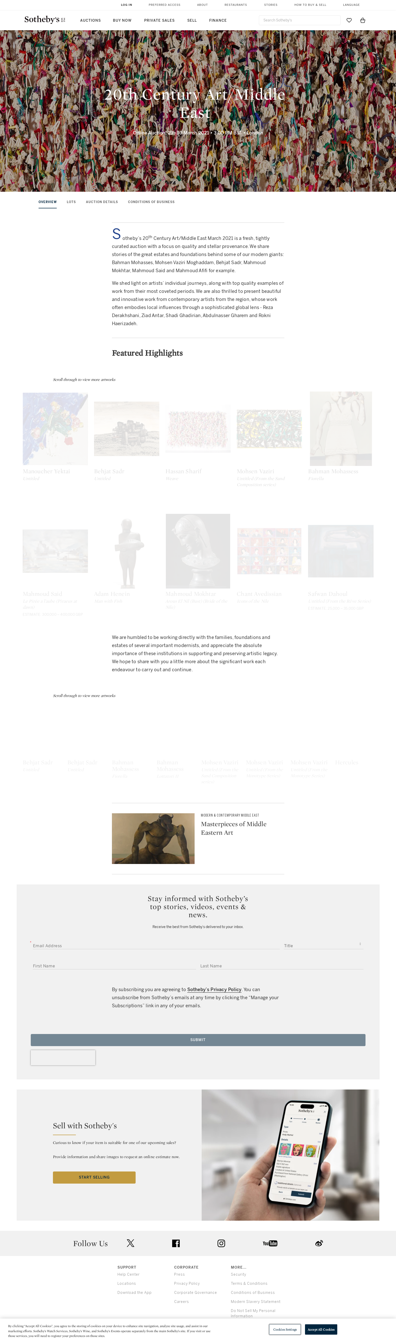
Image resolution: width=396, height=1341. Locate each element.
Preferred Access (164, 5)
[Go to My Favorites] (349, 20)
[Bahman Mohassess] (242, 789)
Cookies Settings (285, 1329)
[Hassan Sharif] (242, 439)
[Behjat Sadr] (153, 439)
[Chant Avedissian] (332, 581)
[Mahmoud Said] (64, 581)
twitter (130, 1317)
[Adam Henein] (153, 581)
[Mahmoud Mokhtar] (242, 581)
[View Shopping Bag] (363, 20)
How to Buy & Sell (310, 5)
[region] (198, 1330)
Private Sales (159, 20)
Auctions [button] (90, 20)
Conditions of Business (151, 202)
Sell (192, 20)
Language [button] (351, 5)
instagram (221, 1317)
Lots (71, 202)
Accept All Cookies (321, 1329)
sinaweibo (319, 1317)
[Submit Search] (335, 20)
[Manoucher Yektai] (64, 439)
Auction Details (102, 202)
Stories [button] (271, 5)
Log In (126, 5)
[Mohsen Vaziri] (332, 439)
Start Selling (94, 1251)
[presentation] (63, 1131)
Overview (48, 202)
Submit (198, 1114)
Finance (218, 20)
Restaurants (236, 5)
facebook (176, 1317)
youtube (270, 1317)
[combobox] (300, 20)
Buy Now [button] (122, 20)
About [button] (202, 5)
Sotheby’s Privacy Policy (214, 1063)
